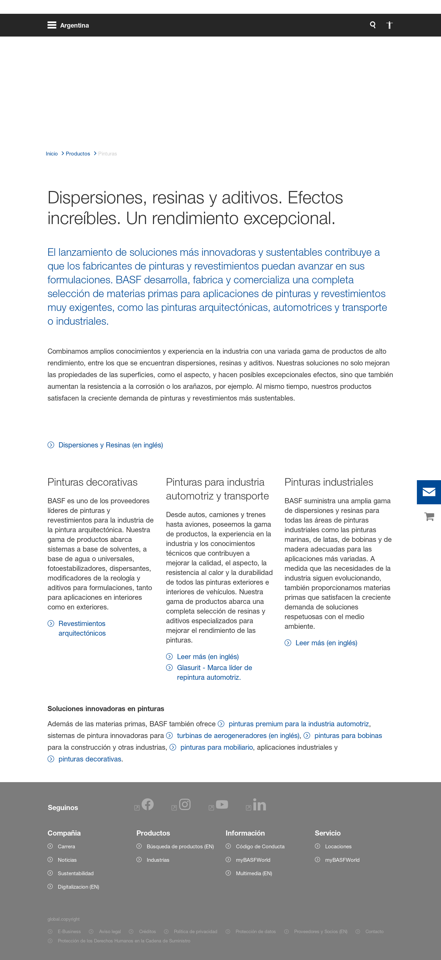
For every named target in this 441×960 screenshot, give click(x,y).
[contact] (429, 492)
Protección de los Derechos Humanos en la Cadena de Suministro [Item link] (124, 940)
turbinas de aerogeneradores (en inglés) (238, 735)
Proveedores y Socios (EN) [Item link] (320, 931)
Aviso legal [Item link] (110, 931)
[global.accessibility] (317, 27)
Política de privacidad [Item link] (195, 931)
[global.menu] (71, 27)
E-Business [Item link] (69, 931)
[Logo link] (366, 27)
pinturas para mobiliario (217, 747)
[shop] (429, 517)
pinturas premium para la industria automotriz (299, 724)
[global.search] (300, 27)
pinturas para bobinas (348, 735)
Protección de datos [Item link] (256, 931)
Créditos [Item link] (147, 931)
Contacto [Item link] (374, 931)
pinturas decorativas (90, 759)
